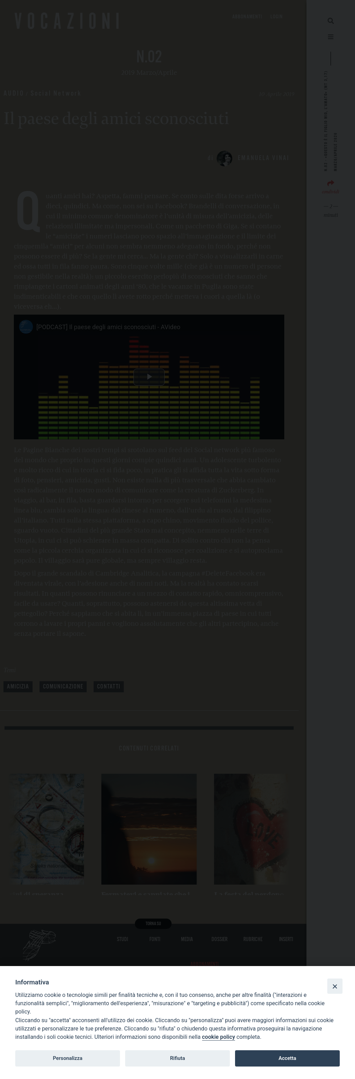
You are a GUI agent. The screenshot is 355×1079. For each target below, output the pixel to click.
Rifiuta (177, 1058)
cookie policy (218, 1037)
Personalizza (67, 1058)
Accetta (287, 1058)
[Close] (335, 986)
